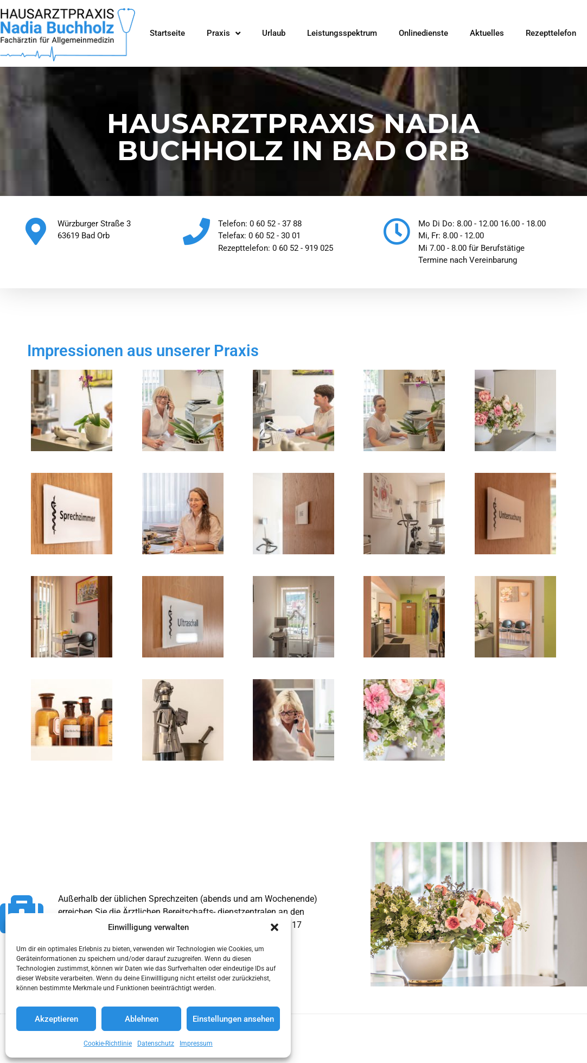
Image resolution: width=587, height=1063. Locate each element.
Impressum (196, 1043)
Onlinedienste (423, 33)
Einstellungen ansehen (233, 1019)
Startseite (167, 33)
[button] (274, 927)
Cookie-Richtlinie (108, 1043)
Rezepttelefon (551, 33)
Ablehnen (141, 1019)
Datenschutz (155, 1043)
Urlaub (273, 33)
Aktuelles (487, 33)
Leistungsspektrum (342, 33)
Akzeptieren (56, 1019)
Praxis (223, 33)
